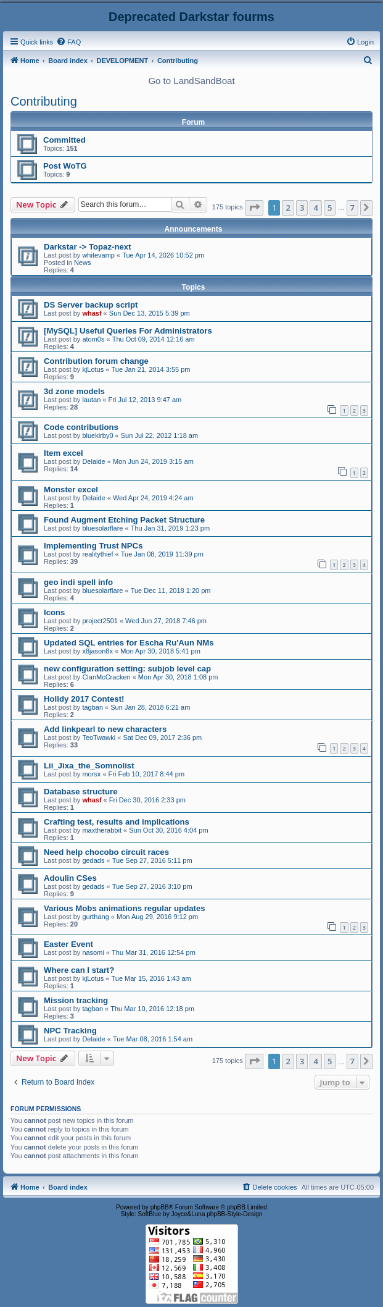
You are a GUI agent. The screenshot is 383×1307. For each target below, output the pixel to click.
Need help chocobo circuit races (106, 852)
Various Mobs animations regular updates (124, 908)
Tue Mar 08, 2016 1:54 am (152, 1039)
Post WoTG (65, 165)
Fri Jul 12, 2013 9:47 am (145, 399)
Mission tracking (76, 1000)
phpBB (159, 1207)
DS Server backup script (91, 304)
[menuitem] (68, 42)
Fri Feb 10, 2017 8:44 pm (147, 774)
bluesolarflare (102, 528)
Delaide (93, 461)
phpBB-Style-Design (234, 1214)
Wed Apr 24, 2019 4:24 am (153, 498)
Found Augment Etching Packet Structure (124, 519)
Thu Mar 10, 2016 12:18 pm (152, 1008)
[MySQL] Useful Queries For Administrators (128, 330)
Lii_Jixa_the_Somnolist (89, 765)
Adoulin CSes (70, 878)
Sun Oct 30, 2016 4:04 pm (168, 830)
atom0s (93, 339)
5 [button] (329, 207)
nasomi (93, 952)
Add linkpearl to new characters (105, 729)
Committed (64, 140)
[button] (254, 207)
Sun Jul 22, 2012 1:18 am (159, 435)
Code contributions (81, 427)
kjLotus (93, 369)
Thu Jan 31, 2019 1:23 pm (170, 528)
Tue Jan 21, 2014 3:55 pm (150, 369)
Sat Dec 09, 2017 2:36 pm (162, 737)
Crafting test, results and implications (116, 821)
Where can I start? (79, 970)
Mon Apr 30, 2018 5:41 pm (160, 651)
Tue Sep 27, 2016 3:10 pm (152, 886)
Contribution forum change (96, 361)
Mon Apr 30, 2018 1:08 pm (178, 677)
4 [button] (315, 207)
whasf (91, 313)
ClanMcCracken (106, 677)
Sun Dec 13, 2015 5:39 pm (149, 313)
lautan (91, 399)
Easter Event (68, 944)
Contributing (43, 101)
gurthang (95, 916)
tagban (92, 707)
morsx (91, 774)
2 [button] (288, 207)
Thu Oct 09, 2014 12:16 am (153, 339)
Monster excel (71, 489)
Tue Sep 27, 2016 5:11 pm (152, 860)
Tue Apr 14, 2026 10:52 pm (163, 255)
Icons (54, 612)
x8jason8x (97, 651)
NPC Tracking (70, 1030)
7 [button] (352, 207)
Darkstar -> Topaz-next (87, 246)
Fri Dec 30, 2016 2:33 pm (147, 800)
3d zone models (74, 391)
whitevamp (98, 255)
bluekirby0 (97, 435)
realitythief (97, 554)
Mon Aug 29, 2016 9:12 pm (157, 916)
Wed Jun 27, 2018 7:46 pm (166, 620)
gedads (93, 860)
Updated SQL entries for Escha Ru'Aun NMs (128, 642)
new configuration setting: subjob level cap (127, 668)
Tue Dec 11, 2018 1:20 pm (171, 590)
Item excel (63, 453)
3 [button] (302, 207)
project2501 (100, 620)
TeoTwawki (98, 737)
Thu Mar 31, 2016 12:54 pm (154, 952)
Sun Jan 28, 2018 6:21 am (150, 707)
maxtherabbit (101, 830)
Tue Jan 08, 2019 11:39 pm (162, 554)
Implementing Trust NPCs (93, 545)
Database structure (80, 791)
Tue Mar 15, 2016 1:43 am (151, 978)
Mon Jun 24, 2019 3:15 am (153, 461)
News (82, 262)
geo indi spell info (78, 582)
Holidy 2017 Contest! (84, 699)
